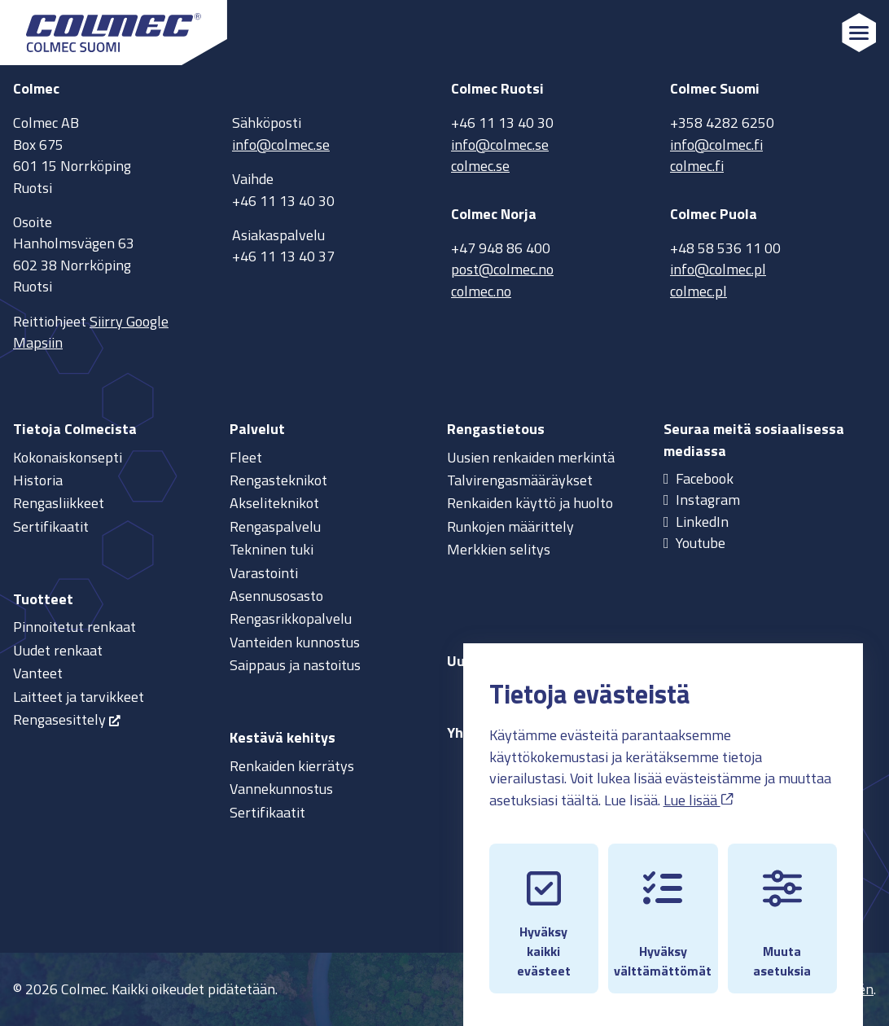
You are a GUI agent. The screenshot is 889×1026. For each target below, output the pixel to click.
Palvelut (257, 429)
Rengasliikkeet (58, 503)
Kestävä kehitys (282, 737)
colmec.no (481, 291)
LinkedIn (702, 522)
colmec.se (480, 166)
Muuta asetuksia (782, 909)
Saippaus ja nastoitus (295, 665)
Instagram (708, 500)
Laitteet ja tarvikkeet (78, 697)
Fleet (246, 457)
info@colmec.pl (718, 269)
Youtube (700, 543)
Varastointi (264, 573)
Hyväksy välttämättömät (663, 909)
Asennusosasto (276, 596)
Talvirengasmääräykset (520, 480)
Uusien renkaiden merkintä (531, 457)
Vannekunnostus (281, 789)
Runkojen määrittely (510, 526)
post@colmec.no (502, 269)
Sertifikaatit (51, 526)
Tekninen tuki (271, 549)
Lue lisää (698, 785)
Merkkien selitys (498, 549)
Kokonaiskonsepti (67, 457)
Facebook (705, 478)
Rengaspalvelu (275, 526)
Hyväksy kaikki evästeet (544, 909)
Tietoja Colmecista (75, 429)
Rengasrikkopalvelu (291, 618)
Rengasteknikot (278, 480)
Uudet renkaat (58, 650)
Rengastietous (496, 429)
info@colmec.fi (716, 145)
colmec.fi (697, 166)
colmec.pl (698, 291)
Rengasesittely (59, 719)
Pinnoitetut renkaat (74, 627)
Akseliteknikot (274, 503)
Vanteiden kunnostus (295, 642)
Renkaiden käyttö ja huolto (530, 503)
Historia (38, 480)
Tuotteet (43, 599)
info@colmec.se (281, 145)
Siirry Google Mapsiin (91, 331)
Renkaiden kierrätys (292, 766)
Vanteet (38, 673)
